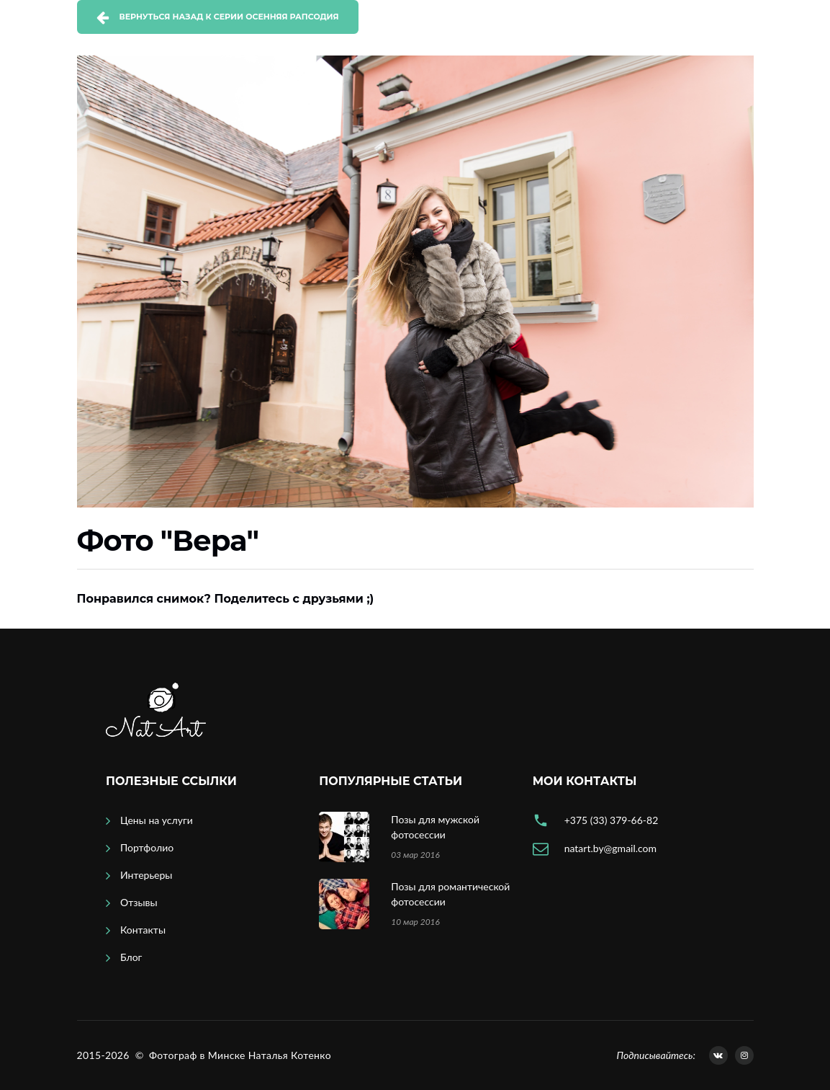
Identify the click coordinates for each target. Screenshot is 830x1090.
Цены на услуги (156, 820)
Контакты (143, 929)
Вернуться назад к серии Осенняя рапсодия (229, 17)
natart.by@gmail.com (610, 848)
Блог (131, 957)
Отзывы (139, 902)
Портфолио (146, 847)
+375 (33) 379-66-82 (611, 820)
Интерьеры (146, 875)
